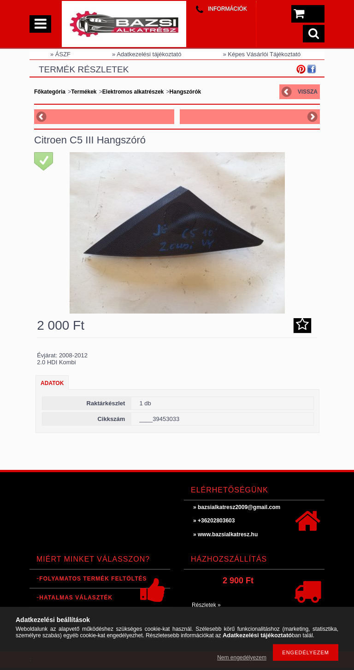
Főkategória (49, 92)
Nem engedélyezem (241, 657)
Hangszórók (185, 92)
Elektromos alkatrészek (133, 92)
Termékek (83, 92)
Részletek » (206, 605)
